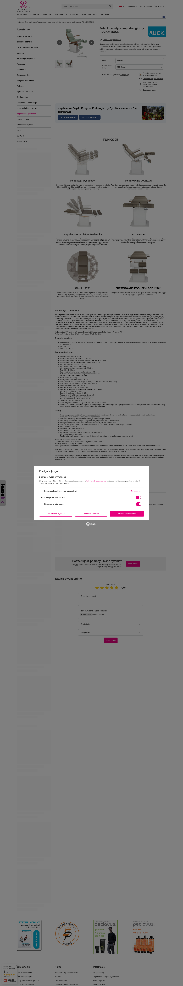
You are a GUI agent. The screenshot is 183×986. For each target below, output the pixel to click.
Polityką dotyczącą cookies (96, 481)
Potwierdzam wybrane (56, 514)
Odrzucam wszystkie (91, 514)
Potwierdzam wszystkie (127, 514)
